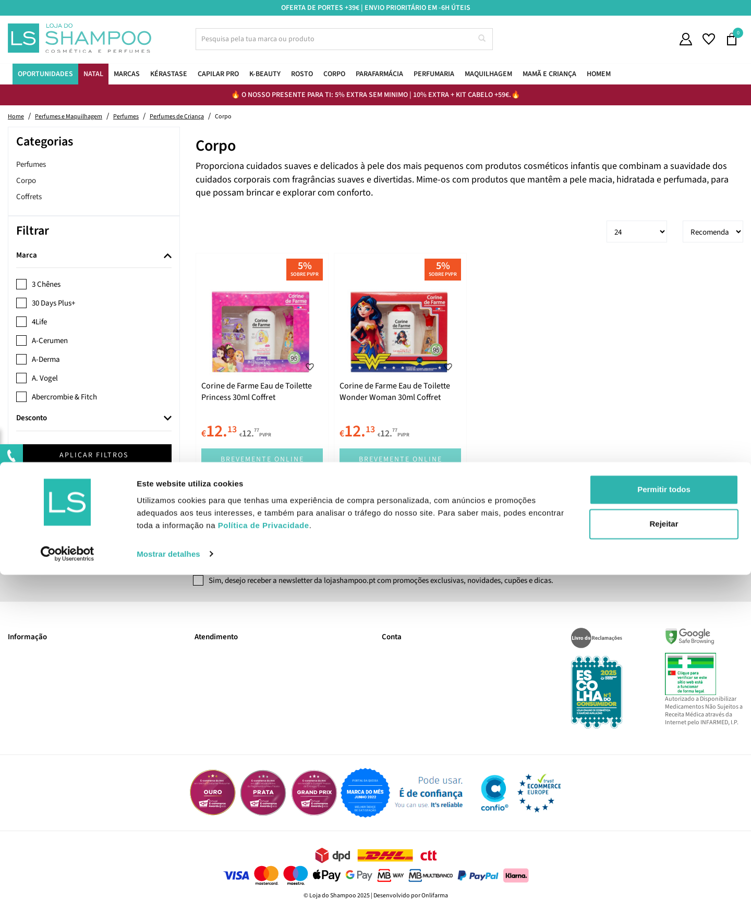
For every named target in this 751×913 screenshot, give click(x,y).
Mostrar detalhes (168, 892)
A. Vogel (45, 378)
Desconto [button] (31, 418)
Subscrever (522, 551)
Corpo (26, 180)
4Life (39, 321)
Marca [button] (26, 255)
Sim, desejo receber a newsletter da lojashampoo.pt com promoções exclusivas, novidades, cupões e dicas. (381, 580)
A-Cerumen (50, 340)
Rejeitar (663, 862)
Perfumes (31, 164)
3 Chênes (46, 284)
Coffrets (29, 196)
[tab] (94, 256)
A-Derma (46, 359)
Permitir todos (664, 828)
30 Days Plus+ (53, 303)
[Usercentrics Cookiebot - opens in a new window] (67, 892)
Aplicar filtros (93, 455)
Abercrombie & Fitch (64, 397)
